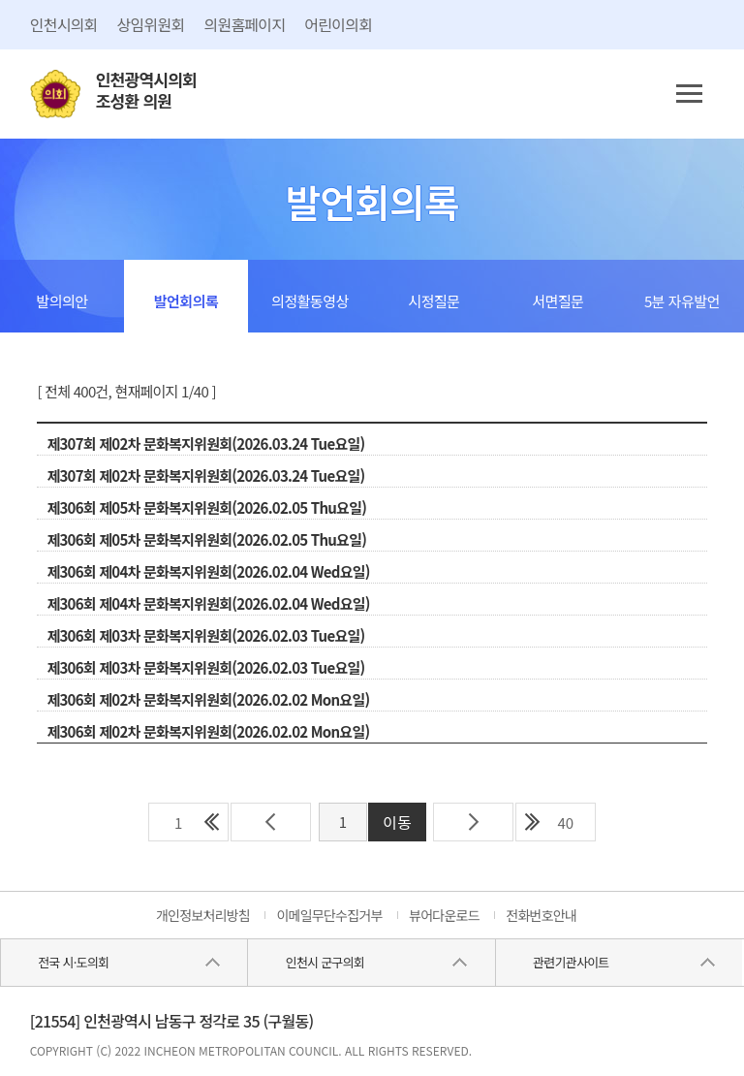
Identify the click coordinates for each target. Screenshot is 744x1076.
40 (565, 822)
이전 (271, 822)
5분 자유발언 (682, 301)
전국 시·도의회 (73, 962)
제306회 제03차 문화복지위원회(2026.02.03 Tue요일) (205, 635)
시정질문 (433, 301)
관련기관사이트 (570, 962)
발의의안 (61, 301)
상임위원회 (151, 24)
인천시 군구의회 (325, 962)
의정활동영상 (310, 301)
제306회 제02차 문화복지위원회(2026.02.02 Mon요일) (207, 699)
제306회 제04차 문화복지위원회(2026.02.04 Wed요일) (207, 571)
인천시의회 (64, 24)
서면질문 (557, 301)
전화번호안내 (541, 915)
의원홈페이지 (244, 24)
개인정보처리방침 (203, 915)
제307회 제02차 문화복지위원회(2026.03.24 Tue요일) (205, 443)
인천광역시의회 (146, 90)
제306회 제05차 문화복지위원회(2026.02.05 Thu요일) (206, 507)
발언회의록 (186, 301)
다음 (473, 822)
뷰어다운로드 (444, 915)
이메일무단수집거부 (329, 915)
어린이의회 (338, 24)
